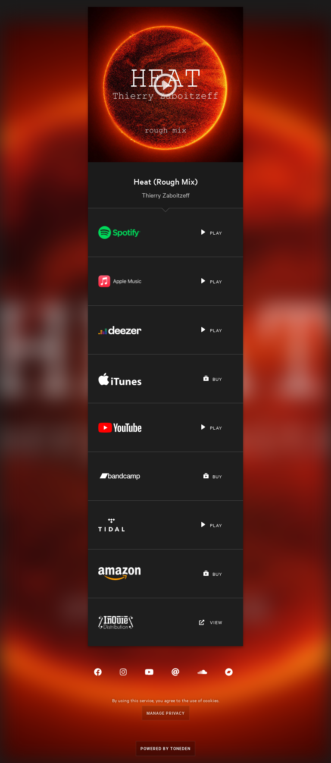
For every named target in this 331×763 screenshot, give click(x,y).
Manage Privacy (166, 713)
